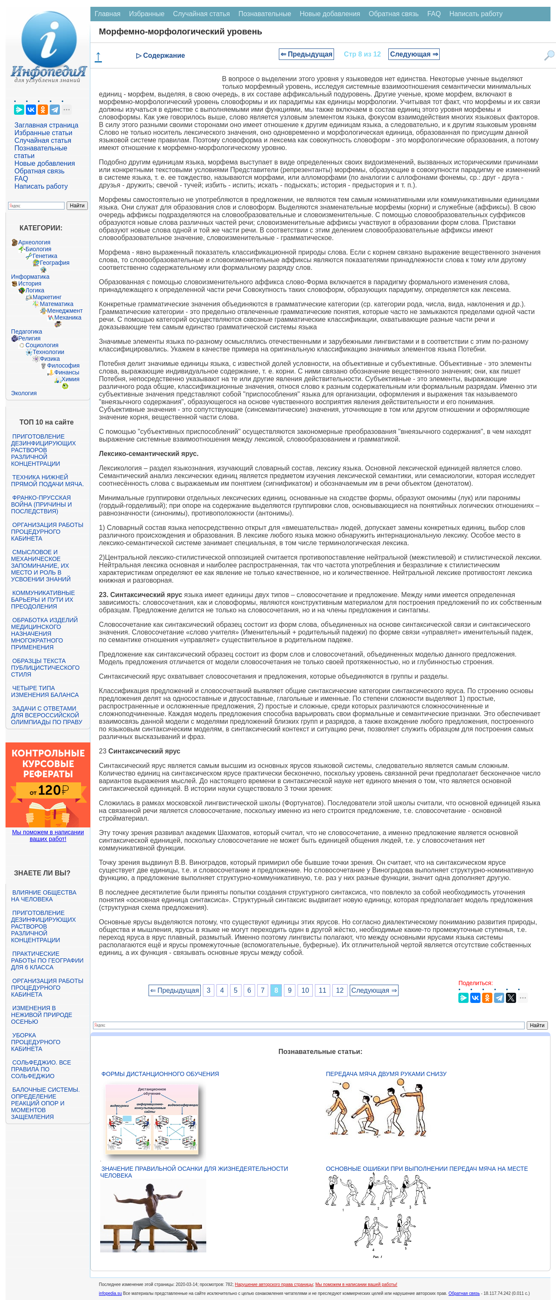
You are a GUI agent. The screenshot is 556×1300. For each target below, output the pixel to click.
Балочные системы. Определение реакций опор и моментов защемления (45, 1103)
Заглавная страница (46, 125)
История (29, 283)
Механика (67, 317)
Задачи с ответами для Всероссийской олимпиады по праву (46, 715)
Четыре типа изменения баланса (45, 691)
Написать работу (41, 186)
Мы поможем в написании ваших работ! (48, 835)
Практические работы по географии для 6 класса (47, 960)
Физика (50, 358)
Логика (34, 290)
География (55, 262)
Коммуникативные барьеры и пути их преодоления (43, 599)
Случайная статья (42, 140)
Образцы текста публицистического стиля (45, 667)
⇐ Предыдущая (307, 54)
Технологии (48, 351)
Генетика (45, 255)
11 (322, 990)
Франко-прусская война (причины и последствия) (41, 504)
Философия (63, 365)
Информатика (30, 276)
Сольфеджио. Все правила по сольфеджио (41, 1069)
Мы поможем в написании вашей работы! (356, 1284)
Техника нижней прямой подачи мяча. (47, 480)
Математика (56, 303)
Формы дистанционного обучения (160, 1074)
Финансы (66, 372)
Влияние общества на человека (43, 896)
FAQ (21, 178)
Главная (108, 13)
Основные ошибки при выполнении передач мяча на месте (427, 1168)
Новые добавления (44, 163)
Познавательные (265, 13)
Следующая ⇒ (414, 54)
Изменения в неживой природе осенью (41, 1015)
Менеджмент (65, 310)
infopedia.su (110, 1293)
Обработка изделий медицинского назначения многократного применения (44, 634)
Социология (42, 345)
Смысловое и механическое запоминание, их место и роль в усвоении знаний (40, 566)
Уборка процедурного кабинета (35, 1042)
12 (340, 990)
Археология (34, 242)
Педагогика (26, 331)
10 (305, 990)
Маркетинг (47, 297)
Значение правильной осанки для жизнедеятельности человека (194, 1172)
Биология (38, 249)
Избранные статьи (43, 132)
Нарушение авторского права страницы (274, 1284)
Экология (24, 393)
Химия (70, 379)
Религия (29, 338)
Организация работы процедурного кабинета (47, 531)
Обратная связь (39, 171)
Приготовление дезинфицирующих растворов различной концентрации (43, 450)
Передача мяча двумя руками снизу (386, 1074)
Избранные (147, 13)
